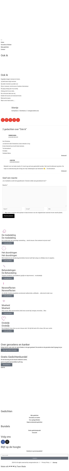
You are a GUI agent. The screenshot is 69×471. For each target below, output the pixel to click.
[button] (3, 120)
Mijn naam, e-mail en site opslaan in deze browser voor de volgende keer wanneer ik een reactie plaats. (34, 214)
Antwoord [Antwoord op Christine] (63, 171)
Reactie (5, 185)
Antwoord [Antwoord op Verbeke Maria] (63, 155)
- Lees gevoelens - (7, 244)
